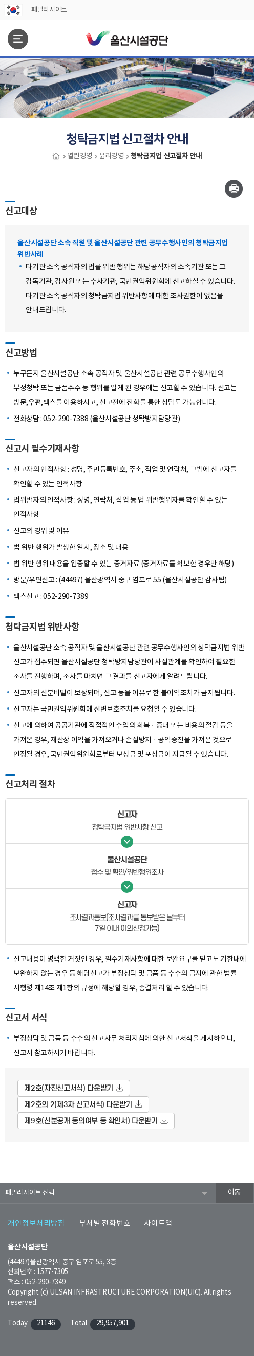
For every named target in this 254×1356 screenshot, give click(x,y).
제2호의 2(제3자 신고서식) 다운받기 (78, 1104)
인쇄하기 (234, 189)
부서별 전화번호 (105, 1223)
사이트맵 (158, 1223)
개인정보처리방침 (36, 1223)
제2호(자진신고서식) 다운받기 (68, 1088)
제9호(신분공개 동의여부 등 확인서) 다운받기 (90, 1120)
